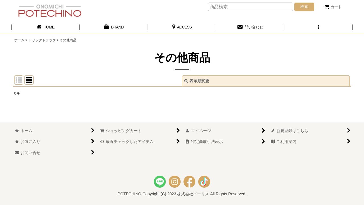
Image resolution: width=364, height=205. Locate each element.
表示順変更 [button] (196, 81)
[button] (318, 27)
